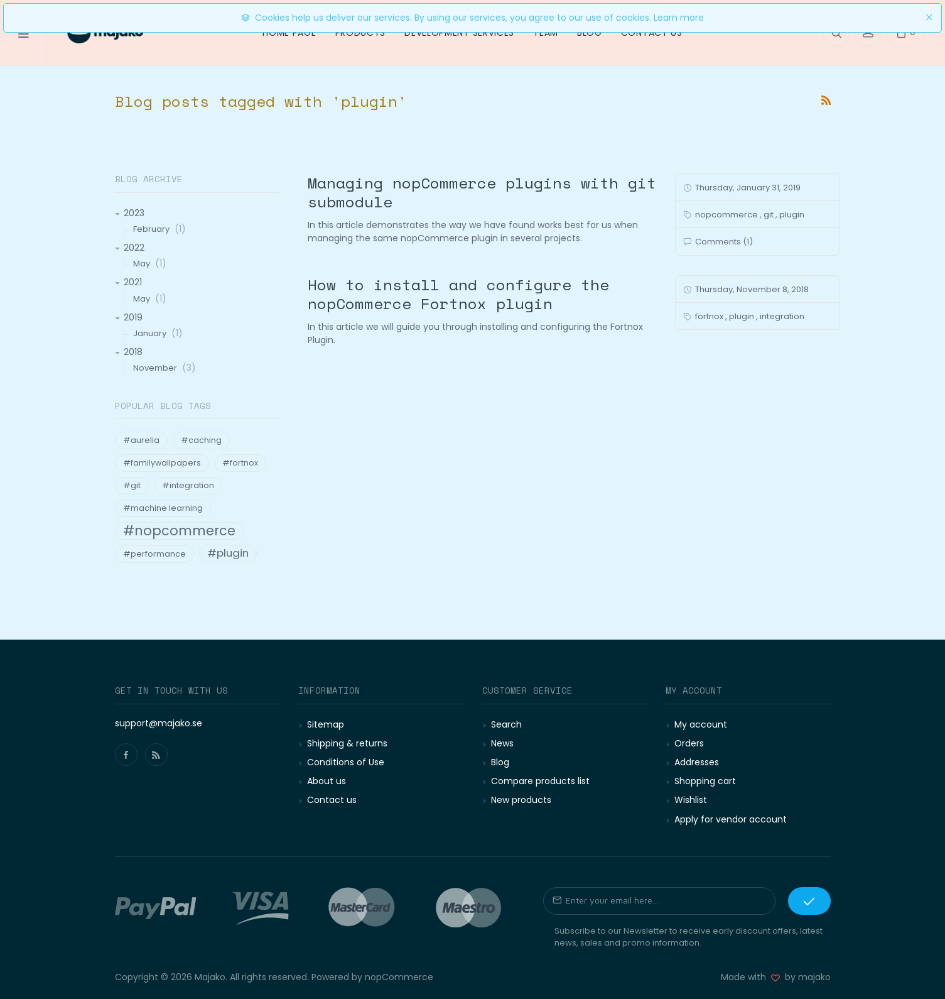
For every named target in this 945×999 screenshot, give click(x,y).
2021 (133, 282)
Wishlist (690, 800)
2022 (134, 247)
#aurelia (141, 440)
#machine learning (163, 508)
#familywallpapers (162, 462)
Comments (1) (723, 242)
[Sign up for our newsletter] (659, 901)
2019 (133, 317)
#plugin (228, 552)
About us (326, 781)
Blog (500, 762)
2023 (134, 213)
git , (770, 215)
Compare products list (540, 781)
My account (700, 724)
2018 (133, 352)
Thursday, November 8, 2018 (751, 289)
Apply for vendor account (730, 819)
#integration (188, 485)
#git (132, 485)
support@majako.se (158, 723)
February (151, 229)
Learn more (679, 17)
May (141, 264)
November (155, 368)
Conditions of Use (345, 762)
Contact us (332, 800)
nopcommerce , (728, 215)
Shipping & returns (347, 743)
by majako (805, 977)
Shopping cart (705, 781)
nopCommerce (399, 977)
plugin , (743, 316)
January (149, 333)
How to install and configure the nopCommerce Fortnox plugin (458, 294)
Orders (689, 743)
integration (782, 316)
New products (521, 800)
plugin (791, 215)
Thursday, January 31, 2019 (747, 188)
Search (506, 724)
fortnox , (711, 316)
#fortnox (240, 462)
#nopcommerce (179, 531)
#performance (154, 554)
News (502, 743)
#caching (201, 440)
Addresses (696, 762)
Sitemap (325, 724)
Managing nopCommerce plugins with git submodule (482, 192)
